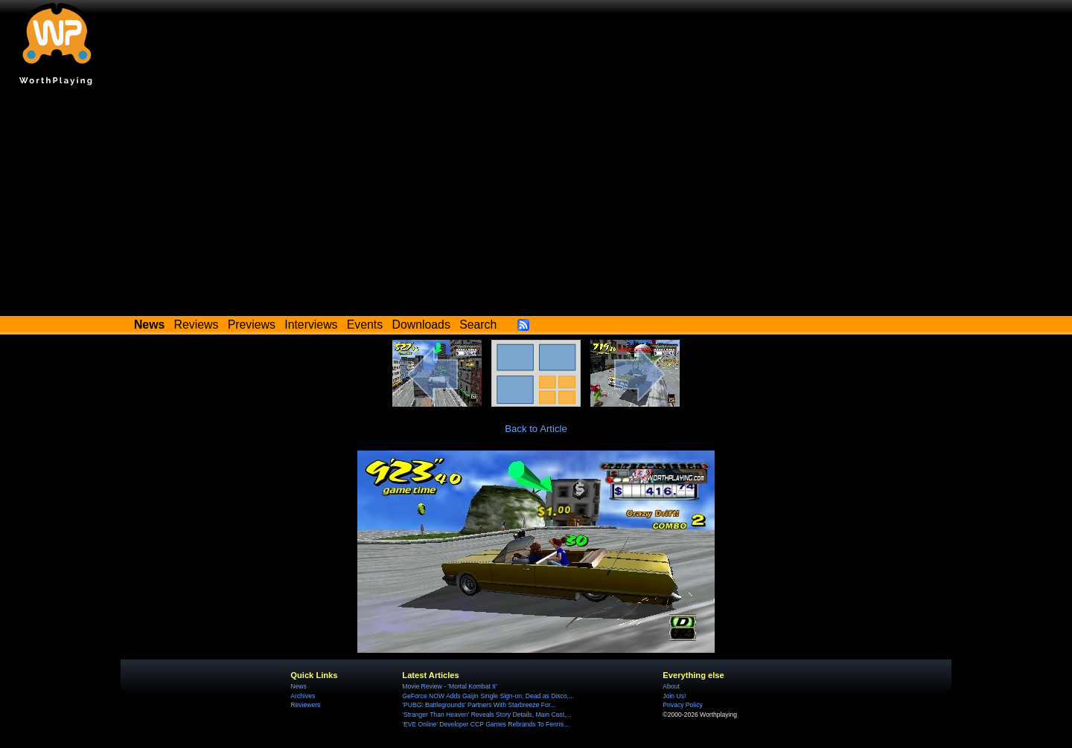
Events (365, 324)
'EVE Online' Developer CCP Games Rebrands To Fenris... (485, 724)
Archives (302, 696)
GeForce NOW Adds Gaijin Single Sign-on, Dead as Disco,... (488, 696)
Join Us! (674, 696)
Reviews (196, 324)
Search (478, 324)
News (298, 686)
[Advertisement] (536, 204)
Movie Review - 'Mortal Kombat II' (449, 686)
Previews (251, 324)
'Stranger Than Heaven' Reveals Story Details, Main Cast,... (486, 714)
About (671, 686)
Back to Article (536, 428)
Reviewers (305, 705)
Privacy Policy (682, 705)
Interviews (310, 324)
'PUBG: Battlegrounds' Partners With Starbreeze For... (478, 705)
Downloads (421, 324)
